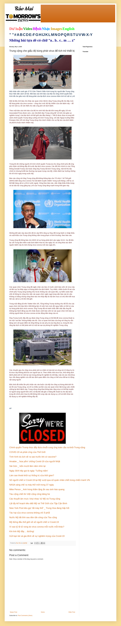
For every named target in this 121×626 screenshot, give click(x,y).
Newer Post (13, 612)
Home (43, 612)
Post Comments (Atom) (25, 615)
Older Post (71, 612)
